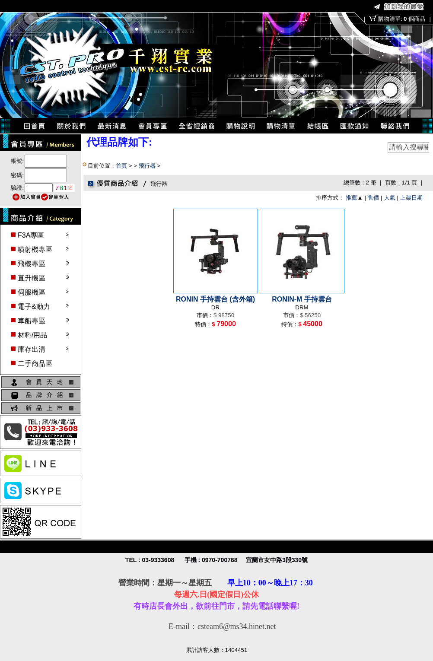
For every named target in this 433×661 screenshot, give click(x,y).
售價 (373, 197)
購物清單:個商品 (401, 19)
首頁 (121, 165)
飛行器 (147, 165)
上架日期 (411, 197)
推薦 (351, 197)
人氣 (389, 197)
